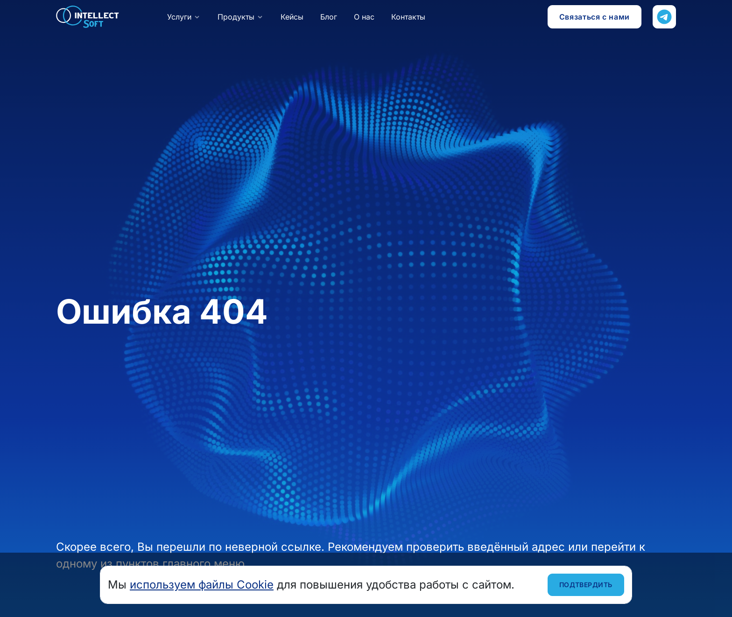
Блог (328, 16)
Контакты (408, 16)
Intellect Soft (88, 17)
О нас (364, 16)
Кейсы (292, 16)
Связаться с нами (594, 16)
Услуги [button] (179, 16)
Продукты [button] (236, 16)
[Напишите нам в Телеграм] (664, 16)
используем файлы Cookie (202, 584)
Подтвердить (585, 585)
